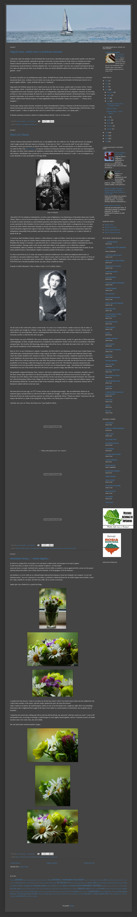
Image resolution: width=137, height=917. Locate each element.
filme (125, 883)
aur (27, 880)
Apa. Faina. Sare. (111, 439)
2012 (107, 89)
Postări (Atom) (23, 867)
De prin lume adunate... (113, 471)
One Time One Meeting (113, 349)
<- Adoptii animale (111, 242)
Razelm (116, 891)
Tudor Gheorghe (113, 894)
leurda (22, 888)
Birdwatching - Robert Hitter (114, 260)
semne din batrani (57, 894)
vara (36, 124)
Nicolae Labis (94, 888)
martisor (46, 888)
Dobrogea (81, 883)
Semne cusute (109, 225)
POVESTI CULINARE (113, 486)
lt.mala (107, 333)
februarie (110, 126)
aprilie (109, 120)
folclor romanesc (20, 548)
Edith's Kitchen (110, 476)
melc (50, 888)
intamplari (26, 124)
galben (43, 886)
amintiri (19, 879)
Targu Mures (87, 894)
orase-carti (34, 891)
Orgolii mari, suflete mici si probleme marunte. (36, 51)
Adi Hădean (109, 423)
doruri (85, 883)
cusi (50, 883)
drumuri (90, 883)
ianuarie (109, 129)
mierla (53, 888)
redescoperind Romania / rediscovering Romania (62, 548)
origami (39, 891)
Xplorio (107, 405)
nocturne (101, 888)
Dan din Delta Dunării (112, 297)
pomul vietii (82, 891)
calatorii (94, 880)
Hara (60, 885)
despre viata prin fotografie (114, 303)
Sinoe (69, 894)
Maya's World (110, 480)
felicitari (113, 883)
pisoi (72, 891)
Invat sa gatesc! (110, 327)
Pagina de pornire (52, 863)
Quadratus (108, 355)
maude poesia (109, 344)
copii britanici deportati (29, 883)
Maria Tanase (40, 548)
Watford (21, 896)
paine (50, 891)
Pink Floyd (67, 891)
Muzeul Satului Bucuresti (112, 230)
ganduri (49, 885)
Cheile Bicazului (119, 880)
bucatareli (79, 879)
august (109, 95)
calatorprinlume (110, 277)
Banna (34, 880)
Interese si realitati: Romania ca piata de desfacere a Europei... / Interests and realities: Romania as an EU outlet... (115, 191)
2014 (107, 84)
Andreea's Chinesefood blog (114, 428)
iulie (108, 98)
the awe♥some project (112, 375)
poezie (76, 891)
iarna (79, 885)
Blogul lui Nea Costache (113, 266)
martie (109, 123)
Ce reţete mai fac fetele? (113, 454)
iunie (108, 101)
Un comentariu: (31, 121)
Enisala (109, 883)
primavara (94, 891)
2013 (107, 87)
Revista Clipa (109, 364)
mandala (34, 888)
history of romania (30, 548)
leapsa (125, 885)
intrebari (31, 124)
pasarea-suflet (60, 891)
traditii (107, 894)
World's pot (109, 502)
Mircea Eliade (58, 888)
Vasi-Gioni (108, 400)
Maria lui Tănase (19, 134)
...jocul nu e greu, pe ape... (113, 255)
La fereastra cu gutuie (112, 52)
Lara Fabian (120, 885)
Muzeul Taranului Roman (112, 232)
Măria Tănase (30, 149)
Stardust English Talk (112, 370)
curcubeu (46, 883)
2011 (107, 132)
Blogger (71, 906)
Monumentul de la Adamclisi (70, 888)
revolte (52, 857)
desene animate (74, 883)
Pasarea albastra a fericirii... (113, 205)
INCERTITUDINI (111, 322)
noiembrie (107, 888)
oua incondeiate (45, 891)
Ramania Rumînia (111, 360)
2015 (107, 81)
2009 (107, 138)
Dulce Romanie (102, 883)
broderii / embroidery (63, 879)
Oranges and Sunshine (24, 891)
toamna (101, 894)
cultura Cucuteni (39, 883)
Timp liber (108, 386)
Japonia (104, 885)
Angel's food (109, 434)
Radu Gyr (107, 891)
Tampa (81, 894)
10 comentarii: (31, 545)
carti (105, 880)
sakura (50, 894)
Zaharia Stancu (29, 896)
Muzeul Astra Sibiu (110, 227)
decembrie (110, 92)
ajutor (12, 880)
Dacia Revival (109, 294)
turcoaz (120, 894)
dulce (95, 883)
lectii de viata (15, 888)
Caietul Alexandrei (111, 272)
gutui (57, 885)
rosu (47, 894)
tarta (93, 894)
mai (108, 117)
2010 (107, 136)
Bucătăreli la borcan (112, 443)
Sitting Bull (74, 894)
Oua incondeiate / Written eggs (120, 153)
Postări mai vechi (89, 863)
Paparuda (55, 891)
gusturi (54, 886)
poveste (87, 891)
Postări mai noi (15, 863)
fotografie (37, 886)
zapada (35, 896)
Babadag (30, 880)
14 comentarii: (31, 854)
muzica (46, 548)
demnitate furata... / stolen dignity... (30, 558)
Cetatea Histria (110, 880)
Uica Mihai (109, 497)
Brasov (17, 857)
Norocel (117, 171)
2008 (107, 141)
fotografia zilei (34, 857)
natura (88, 888)
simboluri (64, 894)
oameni (48, 857)
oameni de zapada (14, 891)
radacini (102, 891)
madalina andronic (111, 338)
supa (78, 894)
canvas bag (100, 880)
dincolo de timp (110, 309)
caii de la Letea (88, 880)
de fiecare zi (18, 124)
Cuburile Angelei (110, 288)
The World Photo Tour (112, 381)
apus (24, 880)
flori (28, 857)
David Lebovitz (110, 465)
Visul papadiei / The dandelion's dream (120, 56)
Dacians (54, 883)
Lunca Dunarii (28, 888)
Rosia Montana (41, 894)
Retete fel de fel (110, 491)
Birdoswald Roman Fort (42, 880)
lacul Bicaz (114, 885)
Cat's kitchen (109, 449)
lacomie (108, 885)
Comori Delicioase (111, 460)
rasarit (112, 891)
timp (96, 894)
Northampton (118, 888)
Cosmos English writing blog (114, 283)
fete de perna (119, 883)
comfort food (19, 883)
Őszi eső (108, 411)
